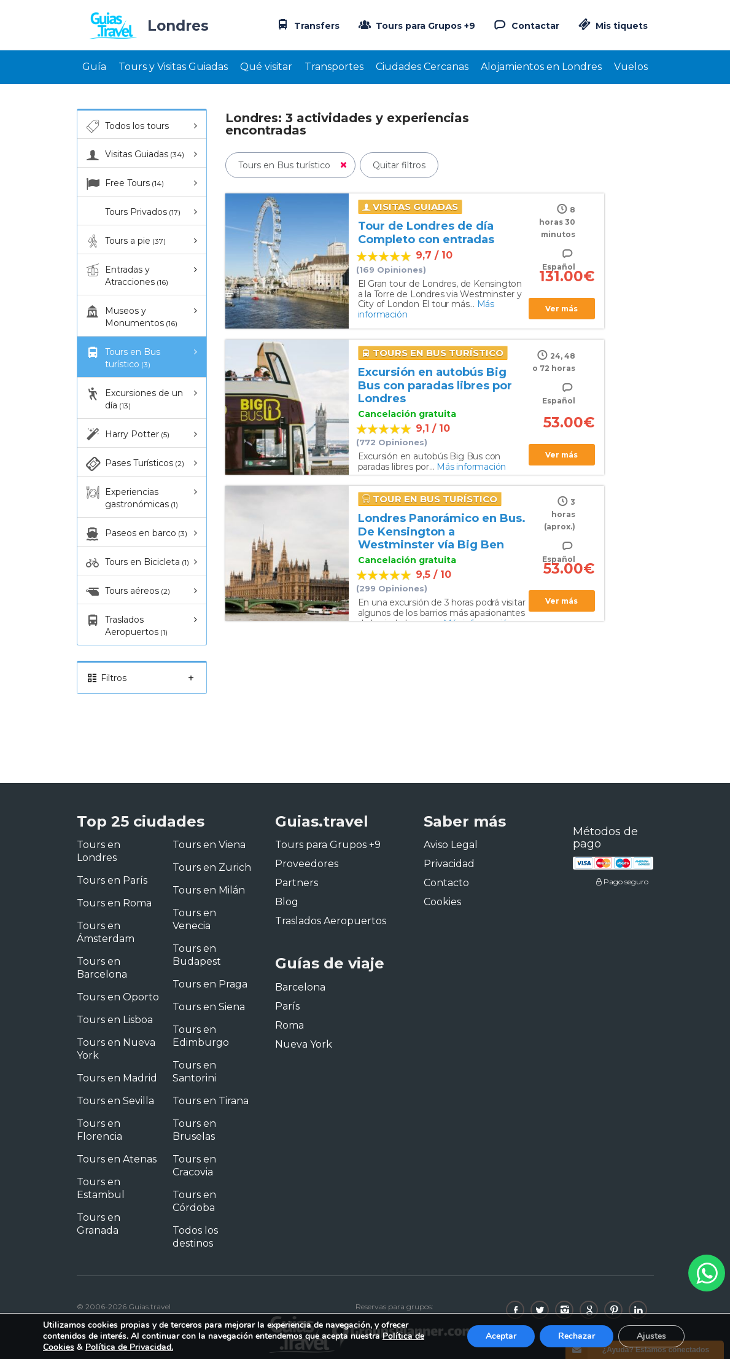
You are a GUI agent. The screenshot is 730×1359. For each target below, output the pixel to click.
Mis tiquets (612, 25)
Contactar (525, 24)
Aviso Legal (451, 845)
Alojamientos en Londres (541, 66)
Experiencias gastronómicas (131, 498)
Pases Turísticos (134, 463)
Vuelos (631, 66)
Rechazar (576, 1336)
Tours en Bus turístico (122, 358)
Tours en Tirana (211, 1101)
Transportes (334, 66)
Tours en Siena (209, 1007)
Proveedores (306, 864)
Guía (94, 66)
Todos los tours (126, 126)
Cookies (442, 902)
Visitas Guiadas (134, 155)
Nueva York (303, 1044)
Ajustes (651, 1336)
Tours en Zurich (212, 867)
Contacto (446, 883)
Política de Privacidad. (129, 1347)
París (287, 1006)
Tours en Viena (209, 845)
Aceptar (501, 1336)
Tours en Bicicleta (136, 562)
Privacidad (449, 864)
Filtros (142, 678)
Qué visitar (266, 66)
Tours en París (112, 880)
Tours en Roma (114, 903)
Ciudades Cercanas (422, 66)
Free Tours (124, 183)
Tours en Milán (209, 890)
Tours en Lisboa (115, 1020)
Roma (289, 1025)
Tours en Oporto (118, 997)
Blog (286, 902)
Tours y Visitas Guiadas (173, 66)
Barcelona (300, 987)
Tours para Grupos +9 (415, 24)
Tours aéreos (127, 591)
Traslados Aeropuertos (125, 625)
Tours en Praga (210, 984)
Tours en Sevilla (115, 1101)
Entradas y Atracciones (126, 275)
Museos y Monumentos (130, 317)
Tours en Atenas (117, 1159)
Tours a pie (124, 241)
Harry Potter (126, 435)
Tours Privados (132, 212)
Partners (296, 883)
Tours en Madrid (117, 1078)
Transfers (307, 24)
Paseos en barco (135, 533)
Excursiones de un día (133, 399)
